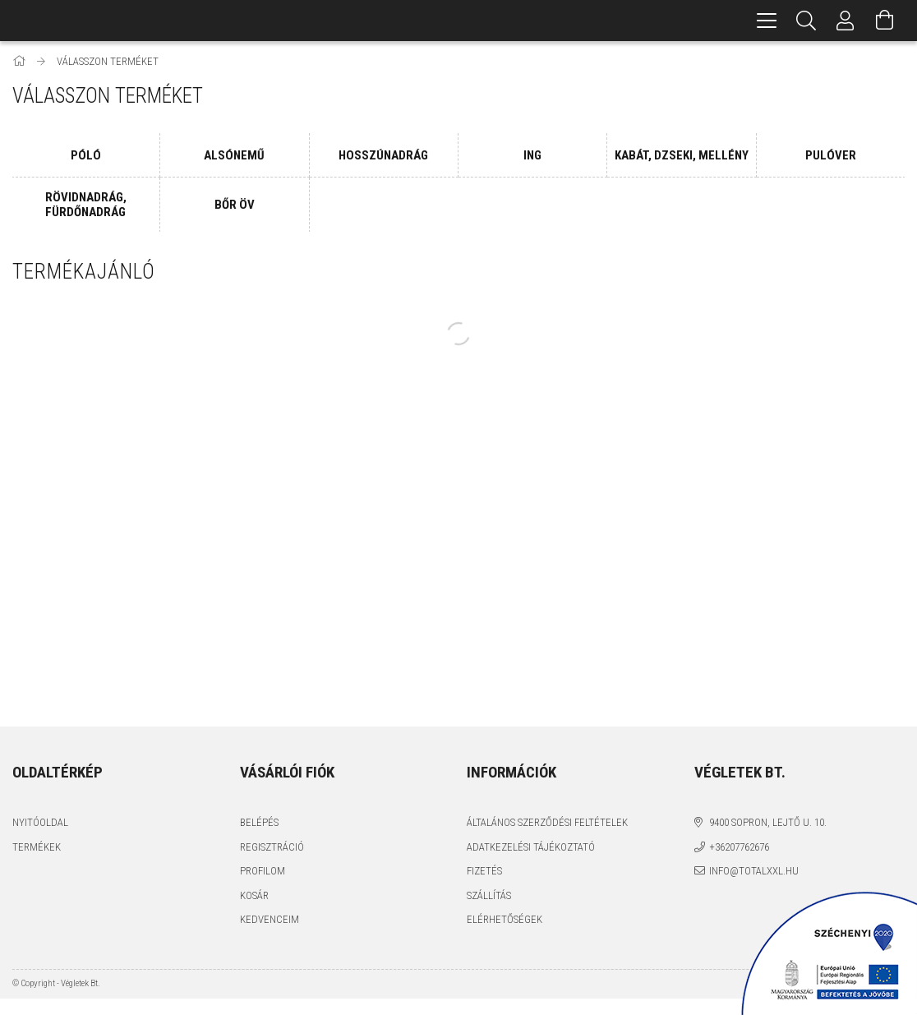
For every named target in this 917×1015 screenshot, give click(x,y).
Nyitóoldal (40, 822)
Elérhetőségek (504, 919)
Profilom (262, 871)
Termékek (36, 847)
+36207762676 (739, 847)
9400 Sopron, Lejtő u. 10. (768, 822)
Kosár (254, 895)
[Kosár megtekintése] (885, 20)
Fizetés (484, 871)
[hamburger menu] (766, 20)
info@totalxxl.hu (754, 871)
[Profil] (845, 20)
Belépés (259, 822)
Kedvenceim (269, 919)
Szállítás (489, 895)
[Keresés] (806, 20)
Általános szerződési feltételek (547, 822)
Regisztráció (272, 847)
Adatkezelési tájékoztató (531, 847)
